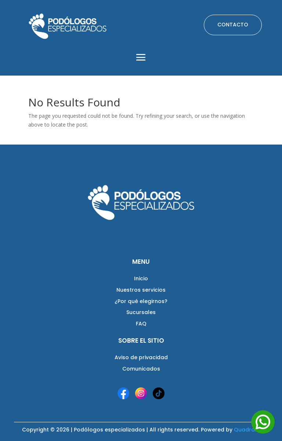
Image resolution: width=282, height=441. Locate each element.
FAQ (141, 323)
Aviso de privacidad (141, 357)
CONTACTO (232, 24)
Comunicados (141, 368)
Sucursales (141, 312)
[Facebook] (123, 393)
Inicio (141, 278)
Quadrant (247, 429)
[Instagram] (141, 393)
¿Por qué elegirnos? (141, 301)
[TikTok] (158, 393)
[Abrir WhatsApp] (263, 422)
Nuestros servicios (141, 290)
